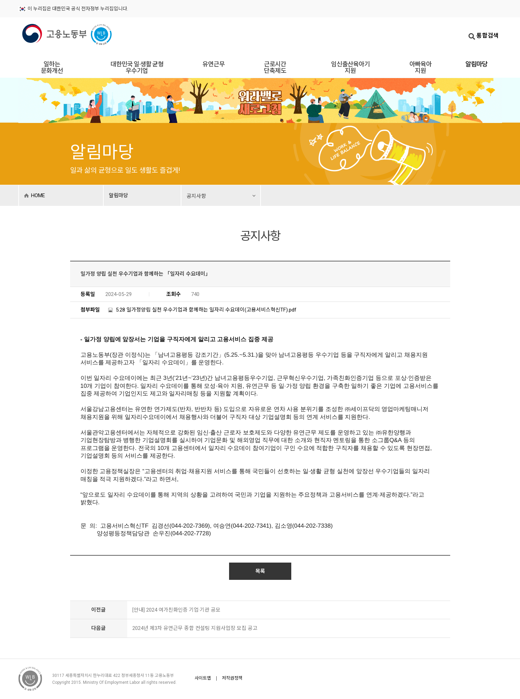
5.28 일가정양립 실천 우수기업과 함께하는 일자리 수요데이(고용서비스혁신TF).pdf (206, 310)
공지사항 (196, 196)
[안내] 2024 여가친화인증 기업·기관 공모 (176, 610)
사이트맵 (203, 678)
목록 (260, 571)
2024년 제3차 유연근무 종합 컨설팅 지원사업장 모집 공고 (194, 628)
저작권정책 (232, 678)
